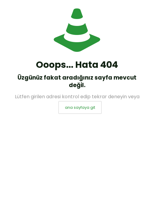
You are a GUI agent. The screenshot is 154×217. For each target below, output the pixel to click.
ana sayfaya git (80, 107)
